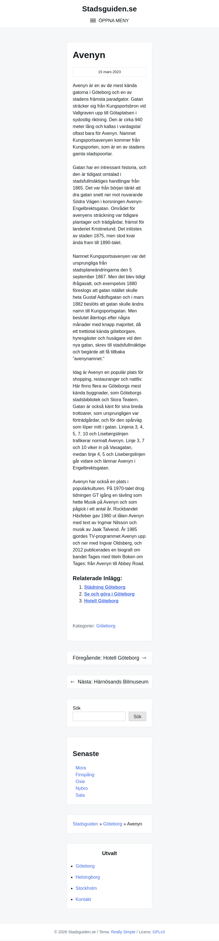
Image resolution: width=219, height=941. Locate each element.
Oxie (80, 781)
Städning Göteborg (104, 587)
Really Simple (123, 932)
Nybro (82, 788)
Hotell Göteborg (101, 600)
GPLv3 (159, 932)
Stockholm (86, 888)
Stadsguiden (85, 823)
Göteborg (105, 625)
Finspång (85, 774)
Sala (80, 795)
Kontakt (83, 899)
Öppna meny (113, 20)
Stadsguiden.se (109, 9)
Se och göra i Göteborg (109, 594)
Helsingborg (88, 877)
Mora (81, 767)
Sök (77, 708)
